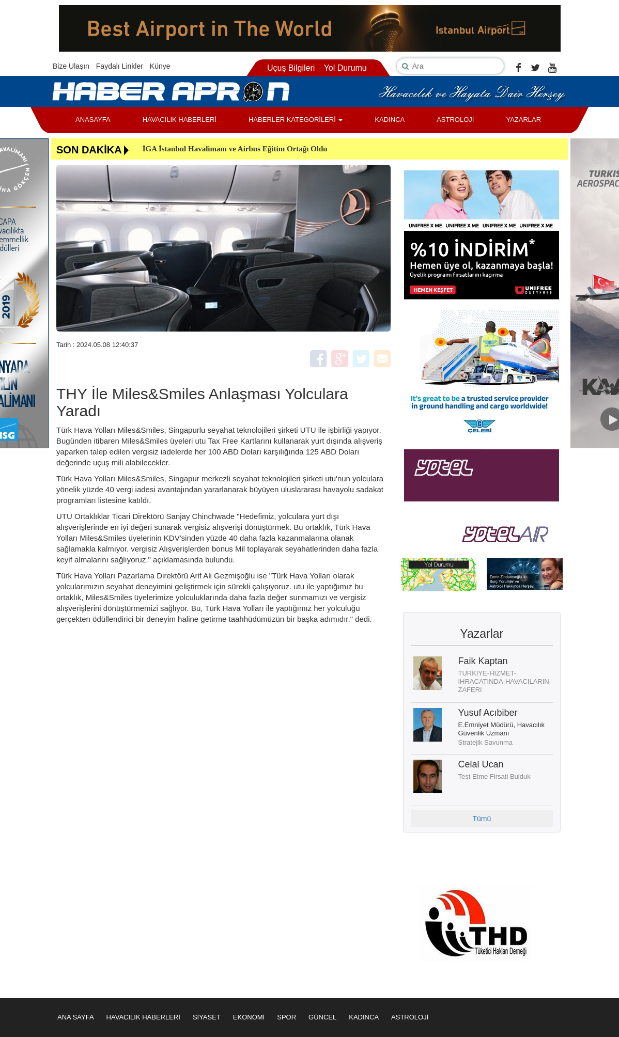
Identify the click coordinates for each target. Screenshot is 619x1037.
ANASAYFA (93, 119)
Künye (160, 66)
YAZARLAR (523, 119)
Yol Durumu (345, 68)
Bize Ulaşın (71, 66)
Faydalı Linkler (119, 66)
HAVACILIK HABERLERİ (179, 119)
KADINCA (390, 119)
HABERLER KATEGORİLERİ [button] (296, 119)
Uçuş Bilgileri (291, 68)
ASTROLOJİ (455, 119)
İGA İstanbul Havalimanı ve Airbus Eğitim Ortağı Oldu (235, 149)
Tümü (481, 818)
